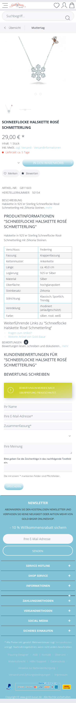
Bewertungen (12, 342)
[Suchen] (67, 17)
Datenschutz (58, 661)
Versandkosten (64, 642)
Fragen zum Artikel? (18, 333)
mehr (49, 207)
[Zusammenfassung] (38, 426)
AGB (35, 654)
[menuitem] (38, 28)
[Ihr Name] (38, 407)
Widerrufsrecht (16, 661)
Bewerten (29, 173)
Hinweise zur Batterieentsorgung (36, 668)
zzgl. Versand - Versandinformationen (38, 147)
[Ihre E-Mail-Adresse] (38, 416)
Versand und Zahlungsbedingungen (29, 674)
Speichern (13, 486)
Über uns (60, 654)
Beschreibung (12, 200)
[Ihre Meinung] (38, 448)
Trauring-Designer (18, 654)
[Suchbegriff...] (38, 16)
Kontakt (46, 654)
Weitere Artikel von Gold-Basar (25, 336)
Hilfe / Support (38, 661)
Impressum (61, 674)
